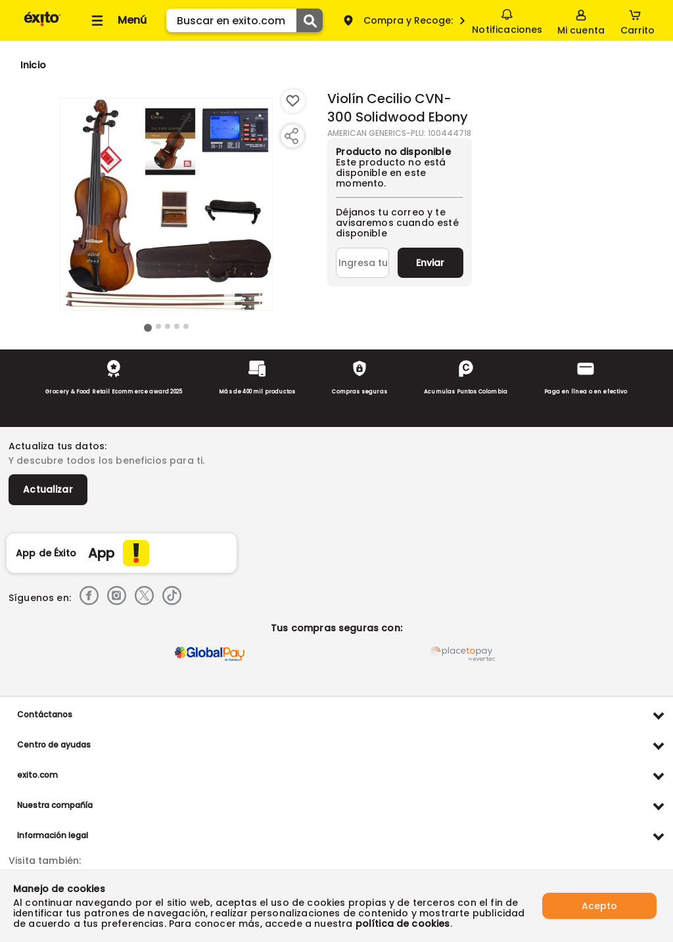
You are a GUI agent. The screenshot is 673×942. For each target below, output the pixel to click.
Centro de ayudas (54, 744)
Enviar (430, 262)
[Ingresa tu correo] (362, 263)
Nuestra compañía (55, 805)
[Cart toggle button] (637, 20)
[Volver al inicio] (42, 25)
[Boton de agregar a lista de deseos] (293, 101)
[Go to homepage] (33, 65)
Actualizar (48, 489)
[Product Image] (166, 204)
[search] (244, 20)
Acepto (599, 905)
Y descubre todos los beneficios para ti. (106, 460)
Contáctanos (44, 714)
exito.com (37, 774)
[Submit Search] (309, 20)
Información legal (52, 835)
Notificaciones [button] (507, 20)
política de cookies (403, 923)
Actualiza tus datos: (57, 446)
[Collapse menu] (117, 20)
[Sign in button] (581, 20)
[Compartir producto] (291, 136)
